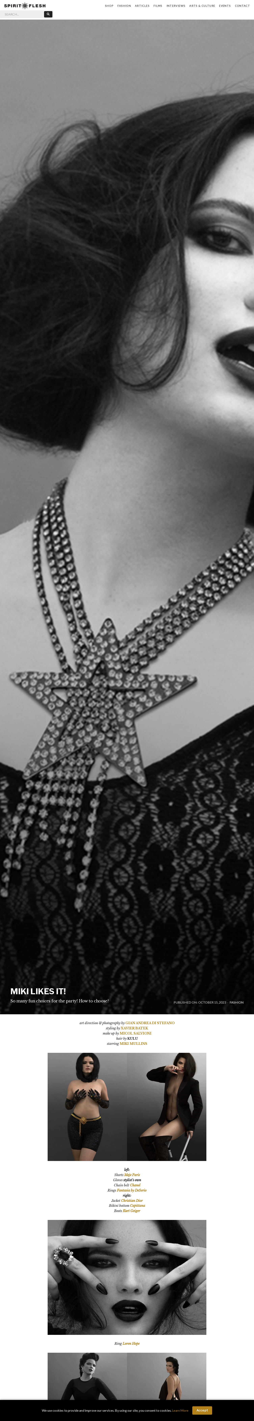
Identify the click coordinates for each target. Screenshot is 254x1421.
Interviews (176, 5)
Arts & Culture (202, 5)
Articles (142, 5)
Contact (242, 5)
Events (225, 5)
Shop (109, 5)
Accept (202, 1410)
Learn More (180, 1410)
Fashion (124, 5)
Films (158, 5)
